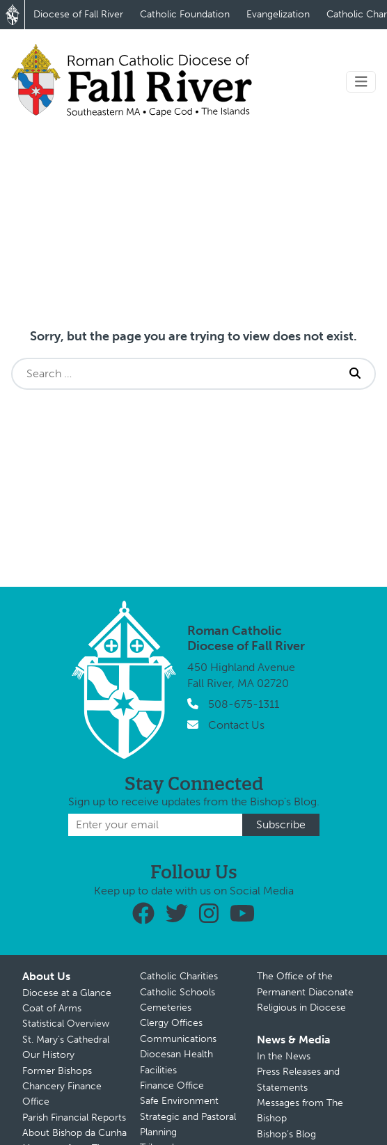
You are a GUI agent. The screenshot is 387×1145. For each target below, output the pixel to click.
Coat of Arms (51, 1008)
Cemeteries (165, 1007)
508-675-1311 (243, 704)
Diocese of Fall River (78, 14)
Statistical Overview (65, 1023)
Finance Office (172, 1085)
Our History (48, 1055)
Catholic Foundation (185, 14)
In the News (283, 1056)
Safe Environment (179, 1101)
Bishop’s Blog (286, 1134)
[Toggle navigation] (361, 82)
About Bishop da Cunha (74, 1133)
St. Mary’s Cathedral (65, 1039)
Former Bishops (57, 1071)
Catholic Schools (177, 992)
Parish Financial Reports (74, 1117)
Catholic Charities (179, 976)
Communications (178, 1039)
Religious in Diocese (301, 1007)
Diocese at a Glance (66, 993)
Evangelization (278, 14)
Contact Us (236, 725)
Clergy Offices (171, 1023)
